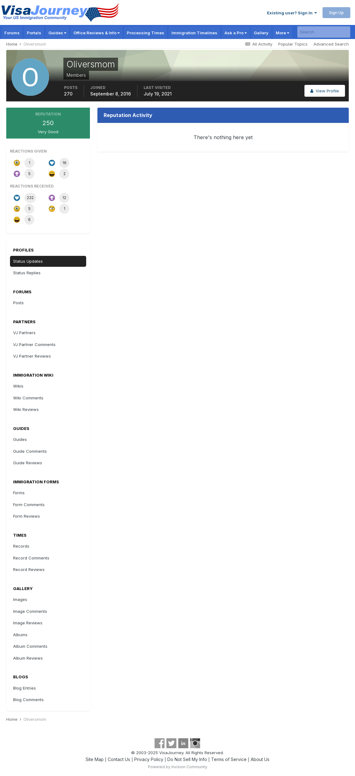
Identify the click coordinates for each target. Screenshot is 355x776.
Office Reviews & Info (96, 32)
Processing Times (145, 32)
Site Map (95, 759)
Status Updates (28, 261)
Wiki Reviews (26, 409)
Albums (20, 634)
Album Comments (30, 646)
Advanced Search (331, 43)
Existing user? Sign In (292, 12)
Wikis (18, 385)
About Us (260, 759)
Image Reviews (27, 622)
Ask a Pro (235, 32)
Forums (12, 32)
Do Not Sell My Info (187, 759)
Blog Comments (28, 699)
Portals (34, 32)
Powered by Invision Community (177, 766)
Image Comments (30, 611)
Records (21, 546)
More (282, 32)
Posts (18, 302)
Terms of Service (229, 759)
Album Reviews (28, 658)
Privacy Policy (148, 759)
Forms (19, 492)
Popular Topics (293, 43)
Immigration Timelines (194, 32)
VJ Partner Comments (34, 344)
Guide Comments (30, 451)
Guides (57, 32)
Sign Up (336, 12)
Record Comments (31, 557)
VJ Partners (24, 332)
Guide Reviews (27, 462)
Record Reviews (29, 569)
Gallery (261, 32)
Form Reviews (26, 516)
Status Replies (27, 272)
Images (20, 599)
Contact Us (119, 759)
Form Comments (29, 504)
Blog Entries (24, 688)
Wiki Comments (28, 397)
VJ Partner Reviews (32, 356)
